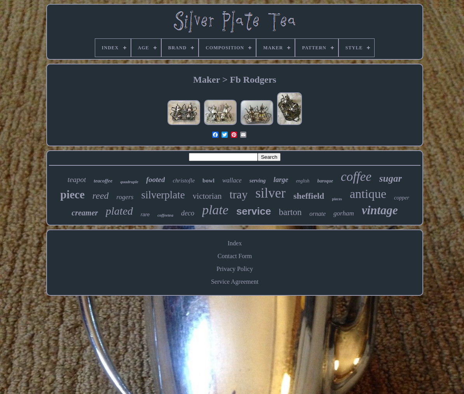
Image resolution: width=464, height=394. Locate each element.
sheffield (308, 196)
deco (187, 213)
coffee (356, 177)
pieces (337, 199)
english (303, 181)
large (281, 180)
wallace (232, 180)
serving (257, 181)
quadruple (129, 181)
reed (100, 196)
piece (72, 194)
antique (368, 194)
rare (145, 214)
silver (270, 193)
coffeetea (165, 215)
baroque (325, 181)
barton (290, 212)
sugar (390, 178)
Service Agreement (234, 281)
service (253, 211)
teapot (77, 179)
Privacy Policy (234, 269)
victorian (207, 196)
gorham (343, 213)
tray (238, 194)
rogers (125, 197)
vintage (380, 210)
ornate (317, 213)
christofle (184, 180)
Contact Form (235, 256)
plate (215, 210)
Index (235, 243)
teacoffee (103, 181)
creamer (85, 212)
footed (155, 179)
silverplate (163, 195)
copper (401, 198)
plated (119, 211)
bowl (208, 180)
